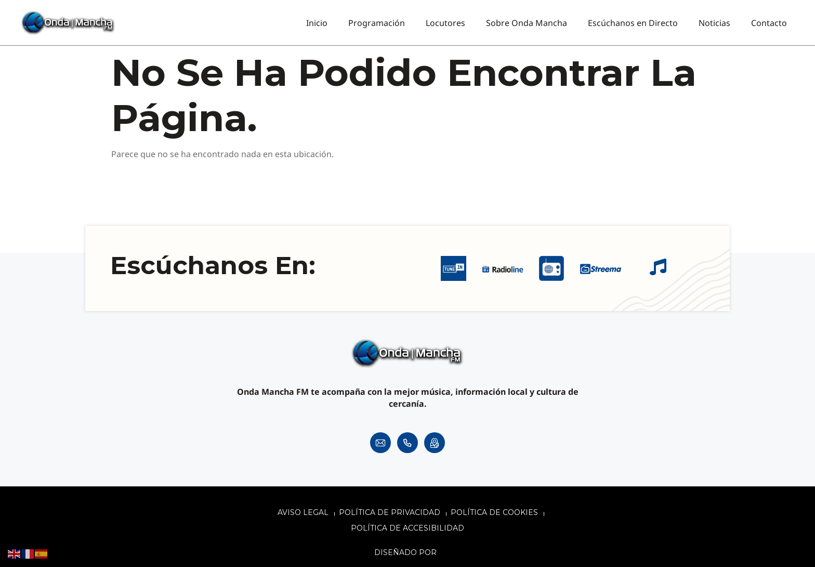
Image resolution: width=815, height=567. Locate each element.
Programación (376, 23)
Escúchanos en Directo (633, 23)
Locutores (445, 23)
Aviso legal (303, 512)
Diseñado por (406, 552)
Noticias (714, 23)
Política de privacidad (389, 512)
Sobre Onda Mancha (526, 23)
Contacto (769, 23)
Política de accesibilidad (407, 528)
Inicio (316, 23)
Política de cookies (494, 512)
